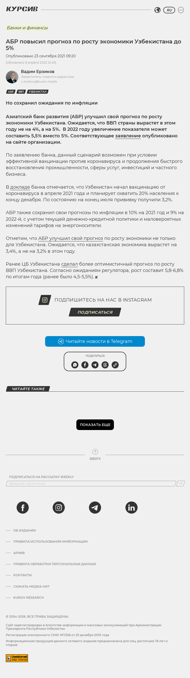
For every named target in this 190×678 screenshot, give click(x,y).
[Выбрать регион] (157, 10)
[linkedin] (131, 507)
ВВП (21, 91)
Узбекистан (38, 91)
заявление (128, 136)
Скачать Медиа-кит (31, 586)
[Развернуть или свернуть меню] (181, 10)
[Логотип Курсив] (22, 8)
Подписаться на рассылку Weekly (41, 477)
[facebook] (23, 507)
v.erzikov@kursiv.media (39, 81)
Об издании (24, 530)
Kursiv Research (28, 597)
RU (169, 10)
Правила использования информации (50, 541)
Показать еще (95, 424)
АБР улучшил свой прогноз (70, 238)
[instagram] (59, 507)
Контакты (22, 575)
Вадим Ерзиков (37, 71)
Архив (19, 553)
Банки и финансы (27, 28)
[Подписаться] (180, 483)
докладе (20, 187)
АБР (11, 91)
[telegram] (95, 507)
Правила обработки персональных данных (54, 564)
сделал (69, 264)
